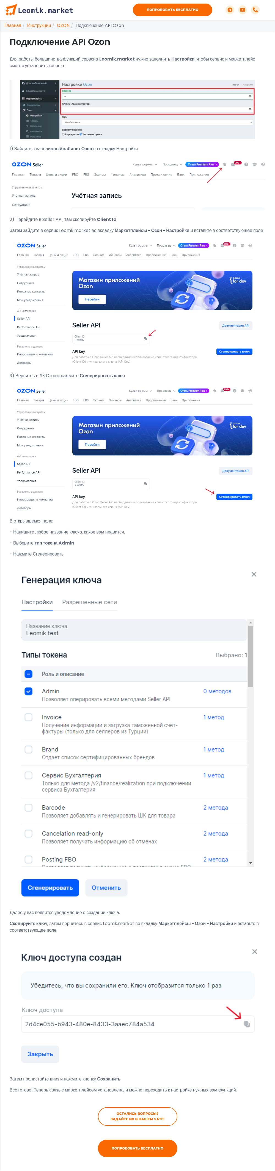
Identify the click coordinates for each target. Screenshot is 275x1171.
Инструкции (39, 25)
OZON (63, 25)
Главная (12, 25)
